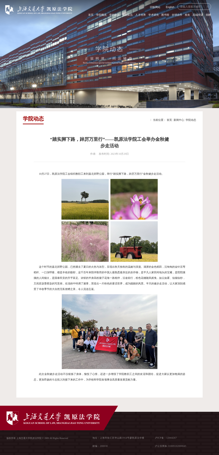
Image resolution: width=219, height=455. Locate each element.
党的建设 (114, 14)
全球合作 (177, 14)
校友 (187, 14)
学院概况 (101, 14)
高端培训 (198, 14)
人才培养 (140, 14)
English (170, 7)
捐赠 (208, 14)
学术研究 (153, 14)
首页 (90, 14)
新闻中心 (179, 120)
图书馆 (165, 14)
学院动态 (191, 120)
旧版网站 (155, 7)
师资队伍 (127, 14)
